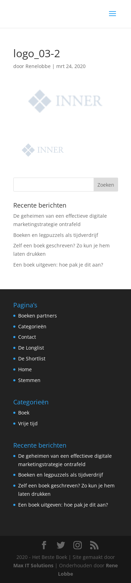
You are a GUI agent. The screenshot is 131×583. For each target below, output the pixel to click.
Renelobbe (38, 66)
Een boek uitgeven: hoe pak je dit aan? (58, 264)
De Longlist (31, 347)
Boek (23, 412)
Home (25, 369)
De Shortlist (31, 358)
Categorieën (32, 326)
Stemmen (29, 380)
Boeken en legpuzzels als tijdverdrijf (55, 235)
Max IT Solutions (33, 565)
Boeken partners (37, 315)
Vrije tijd (28, 423)
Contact (27, 337)
